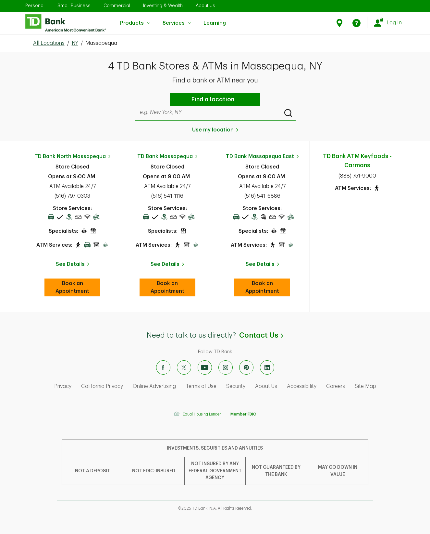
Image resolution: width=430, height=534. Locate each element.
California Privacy (102, 386)
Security (235, 386)
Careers (335, 386)
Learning (214, 19)
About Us (205, 5)
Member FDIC (243, 414)
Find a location (212, 99)
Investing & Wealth (163, 5)
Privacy (62, 386)
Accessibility (301, 386)
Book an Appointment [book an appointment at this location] (77, 287)
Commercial (117, 5)
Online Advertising (154, 386)
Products (135, 23)
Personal (34, 5)
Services (177, 23)
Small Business (74, 5)
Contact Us (261, 335)
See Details (70, 264)
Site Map (365, 386)
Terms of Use (201, 386)
